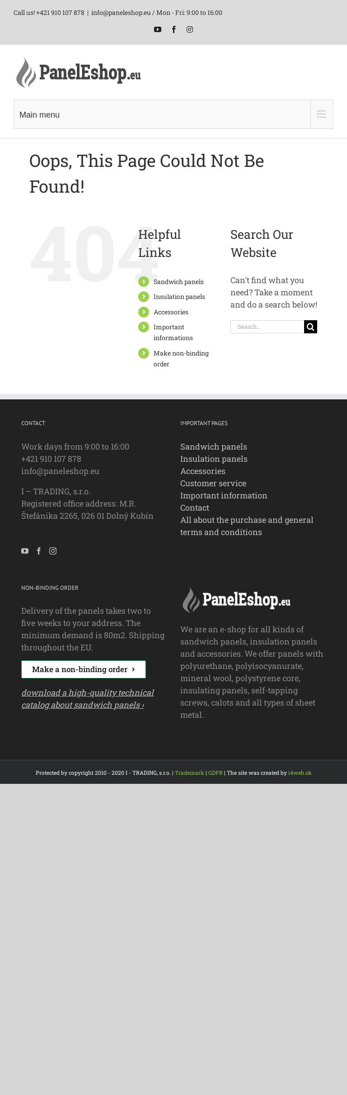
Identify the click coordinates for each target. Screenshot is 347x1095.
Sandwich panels (179, 281)
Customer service (213, 483)
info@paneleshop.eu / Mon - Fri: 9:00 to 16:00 (156, 12)
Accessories (171, 312)
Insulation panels (179, 296)
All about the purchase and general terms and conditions (247, 525)
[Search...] (267, 326)
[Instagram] (52, 551)
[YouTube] (24, 551)
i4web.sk (300, 772)
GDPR (215, 772)
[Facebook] (38, 551)
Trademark (189, 772)
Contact (194, 507)
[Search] (310, 326)
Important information (223, 495)
